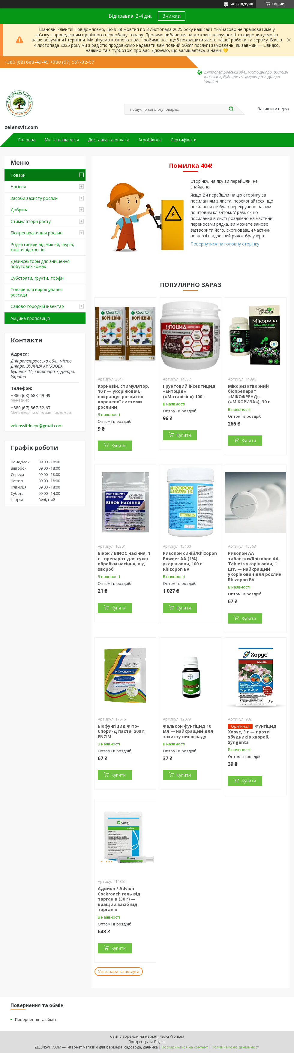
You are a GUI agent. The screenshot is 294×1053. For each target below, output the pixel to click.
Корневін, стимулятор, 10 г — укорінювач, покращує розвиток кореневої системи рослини (123, 396)
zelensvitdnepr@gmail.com (37, 426)
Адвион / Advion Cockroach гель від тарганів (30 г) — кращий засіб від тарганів (119, 899)
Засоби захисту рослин (34, 198)
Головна (26, 140)
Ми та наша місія (61, 140)
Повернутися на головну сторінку (224, 244)
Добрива (19, 209)
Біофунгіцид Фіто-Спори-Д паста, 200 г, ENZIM (122, 731)
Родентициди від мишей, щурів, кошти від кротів (42, 247)
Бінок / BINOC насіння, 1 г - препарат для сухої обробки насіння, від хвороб (124, 561)
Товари (18, 175)
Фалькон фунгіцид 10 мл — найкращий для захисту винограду (188, 731)
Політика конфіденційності (236, 1047)
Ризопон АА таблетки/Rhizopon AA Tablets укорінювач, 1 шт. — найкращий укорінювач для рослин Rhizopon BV (254, 566)
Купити (118, 445)
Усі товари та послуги (118, 971)
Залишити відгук (274, 109)
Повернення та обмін (35, 1019)
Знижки (172, 16)
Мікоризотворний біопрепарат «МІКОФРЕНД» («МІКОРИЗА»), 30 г (249, 394)
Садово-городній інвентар (37, 306)
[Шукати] (231, 109)
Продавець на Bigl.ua (147, 1041)
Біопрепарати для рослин (36, 233)
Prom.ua (177, 1036)
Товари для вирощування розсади (36, 292)
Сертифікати (183, 140)
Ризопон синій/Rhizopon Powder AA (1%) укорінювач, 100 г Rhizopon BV (190, 561)
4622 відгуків (242, 4)
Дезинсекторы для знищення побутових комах (40, 263)
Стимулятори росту (30, 221)
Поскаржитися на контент (185, 1047)
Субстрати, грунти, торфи (37, 278)
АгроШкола (150, 140)
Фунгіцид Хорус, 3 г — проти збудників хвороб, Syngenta (252, 734)
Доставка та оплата (108, 140)
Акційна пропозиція (30, 318)
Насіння (18, 186)
